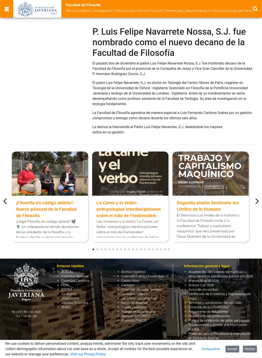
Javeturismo (70, 298)
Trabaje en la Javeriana (138, 311)
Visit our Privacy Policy (88, 354)
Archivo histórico (133, 272)
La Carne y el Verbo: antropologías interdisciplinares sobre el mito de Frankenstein (128, 209)
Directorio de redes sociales (141, 289)
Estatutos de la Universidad (208, 307)
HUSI (65, 285)
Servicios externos (134, 303)
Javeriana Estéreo (134, 294)
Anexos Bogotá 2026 (203, 280)
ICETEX (66, 289)
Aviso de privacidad (203, 289)
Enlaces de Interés (239, 10)
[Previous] (5, 201)
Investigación (103, 10)
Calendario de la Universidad (142, 276)
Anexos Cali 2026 (201, 285)
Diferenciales (174, 10)
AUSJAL (67, 272)
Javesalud (68, 294)
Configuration (211, 349)
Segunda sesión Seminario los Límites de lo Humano (208, 206)
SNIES (65, 307)
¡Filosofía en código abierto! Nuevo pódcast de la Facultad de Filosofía (46, 209)
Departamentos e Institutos (205, 10)
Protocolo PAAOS (134, 320)
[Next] (256, 201)
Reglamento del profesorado (209, 316)
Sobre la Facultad (149, 10)
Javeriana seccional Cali (138, 298)
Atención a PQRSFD (136, 316)
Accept (232, 349)
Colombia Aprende (75, 276)
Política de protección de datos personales (219, 320)
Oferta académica (78, 10)
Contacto (127, 285)
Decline (250, 349)
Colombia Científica (75, 280)
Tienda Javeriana (133, 307)
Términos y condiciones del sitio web (214, 303)
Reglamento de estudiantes (208, 311)
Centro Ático (130, 280)
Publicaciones (125, 10)
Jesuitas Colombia (74, 303)
